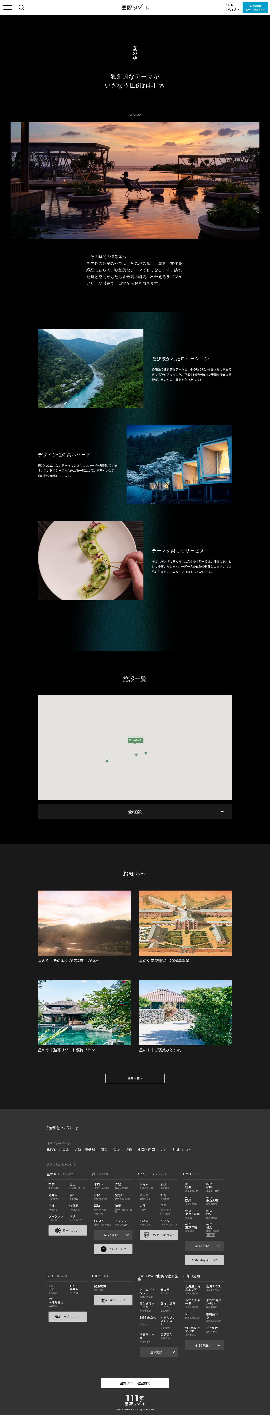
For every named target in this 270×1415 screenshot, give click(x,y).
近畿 (129, 1149)
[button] (134, 745)
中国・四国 (146, 1149)
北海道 (51, 1149)
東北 (65, 1149)
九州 (164, 1149)
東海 (116, 1149)
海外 (188, 1149)
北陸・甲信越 (85, 1149)
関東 (104, 1149)
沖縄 (176, 1149)
